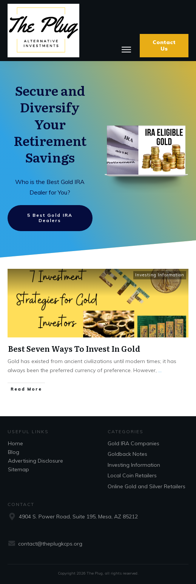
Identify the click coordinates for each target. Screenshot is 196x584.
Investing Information (159, 274)
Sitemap (18, 469)
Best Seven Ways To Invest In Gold (74, 348)
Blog (13, 452)
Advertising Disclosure (35, 460)
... (160, 370)
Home (15, 443)
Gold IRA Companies (133, 443)
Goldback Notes (127, 454)
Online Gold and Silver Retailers (146, 486)
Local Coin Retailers (132, 475)
